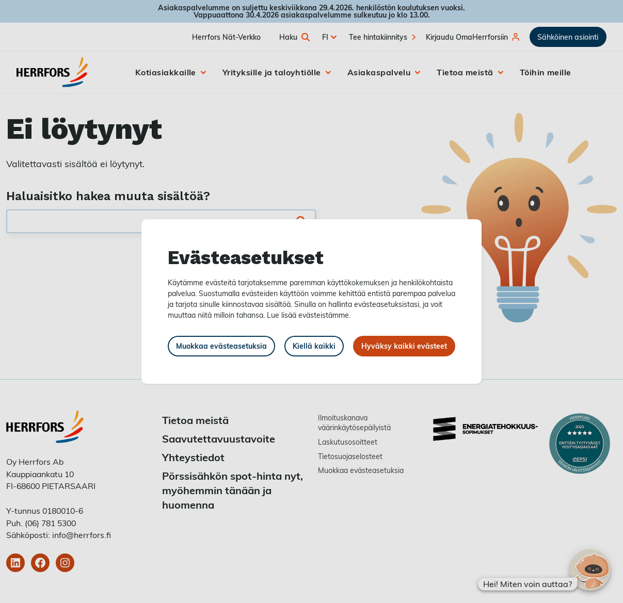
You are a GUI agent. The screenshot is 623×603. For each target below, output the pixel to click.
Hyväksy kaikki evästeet (404, 346)
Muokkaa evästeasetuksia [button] (221, 346)
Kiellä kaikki (314, 346)
